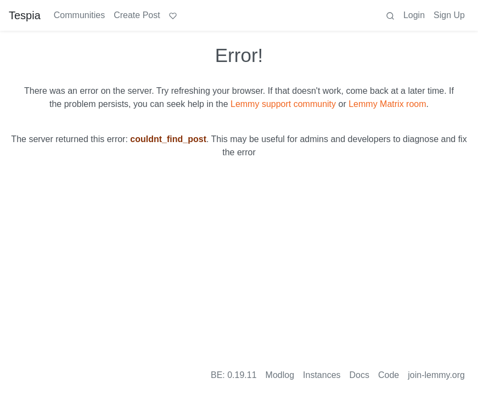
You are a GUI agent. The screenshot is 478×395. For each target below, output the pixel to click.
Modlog (280, 375)
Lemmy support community (283, 104)
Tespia (25, 15)
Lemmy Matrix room (387, 104)
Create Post (137, 15)
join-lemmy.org (436, 375)
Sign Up (449, 15)
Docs (359, 375)
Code (388, 375)
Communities (79, 15)
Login (414, 15)
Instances (321, 375)
